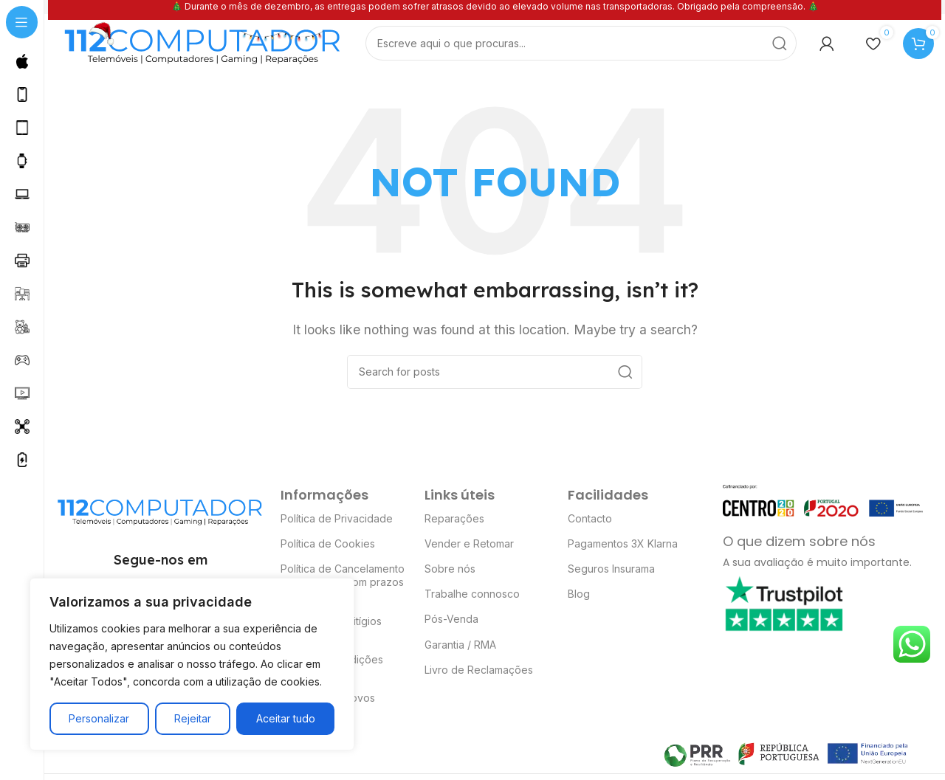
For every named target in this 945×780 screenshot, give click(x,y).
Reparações (454, 519)
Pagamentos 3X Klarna (623, 544)
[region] (192, 664)
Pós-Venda (451, 620)
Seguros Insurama (611, 570)
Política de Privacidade (337, 519)
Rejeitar (192, 718)
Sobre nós (450, 570)
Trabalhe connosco (472, 595)
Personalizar (99, 718)
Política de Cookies (328, 544)
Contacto (590, 519)
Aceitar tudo (285, 718)
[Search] (581, 44)
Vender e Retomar (469, 544)
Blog (579, 595)
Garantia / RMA (460, 645)
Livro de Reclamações (479, 670)
